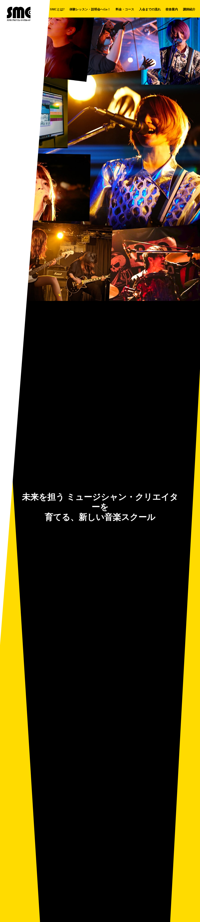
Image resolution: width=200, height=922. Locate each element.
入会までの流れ (150, 9)
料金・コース (125, 9)
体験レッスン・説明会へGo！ (89, 9)
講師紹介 (189, 9)
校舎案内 (172, 9)
